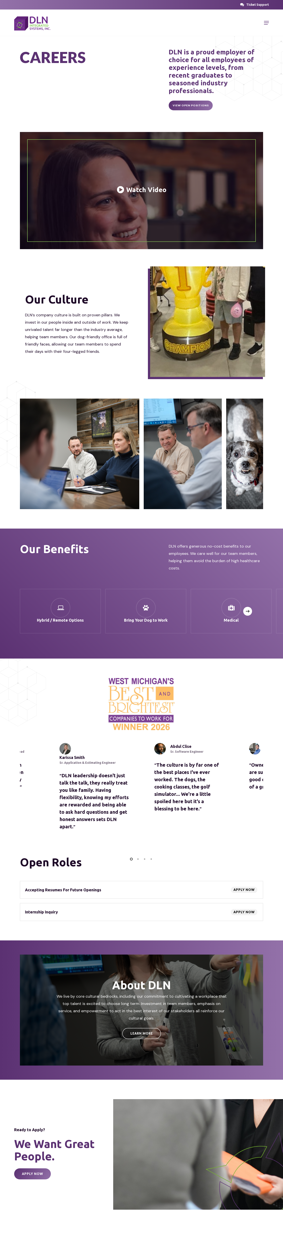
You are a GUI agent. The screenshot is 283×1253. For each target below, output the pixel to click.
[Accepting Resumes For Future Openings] (141, 889)
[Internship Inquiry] (141, 912)
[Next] (247, 611)
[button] (257, 4)
